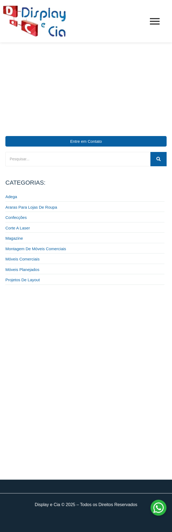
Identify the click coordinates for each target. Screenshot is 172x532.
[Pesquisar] (77, 159)
